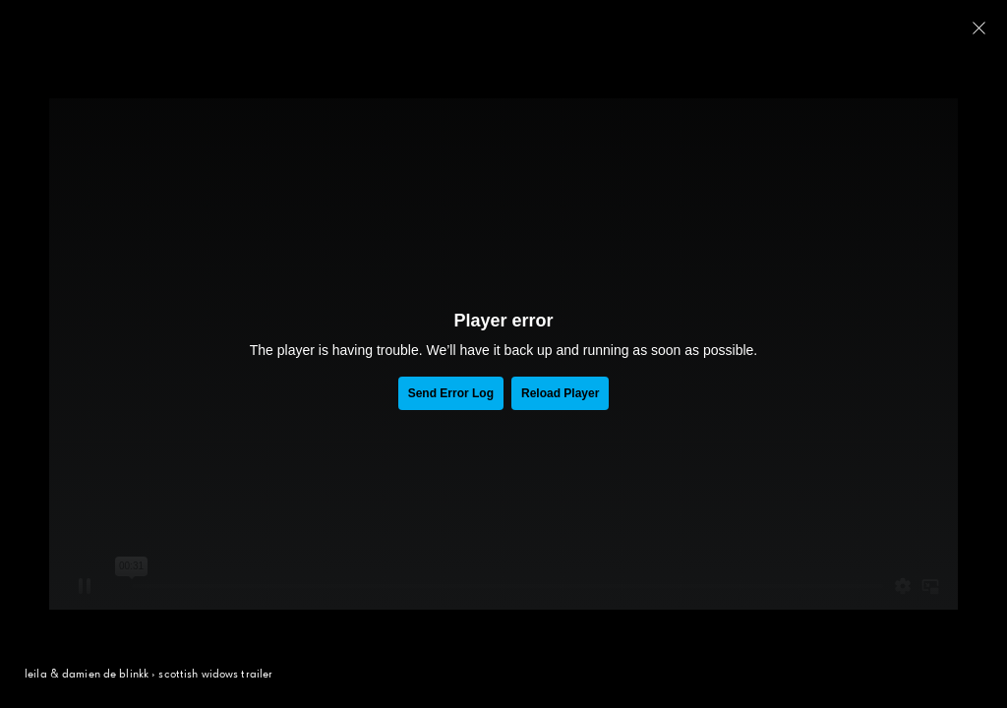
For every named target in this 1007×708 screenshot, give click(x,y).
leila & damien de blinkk (86, 674)
